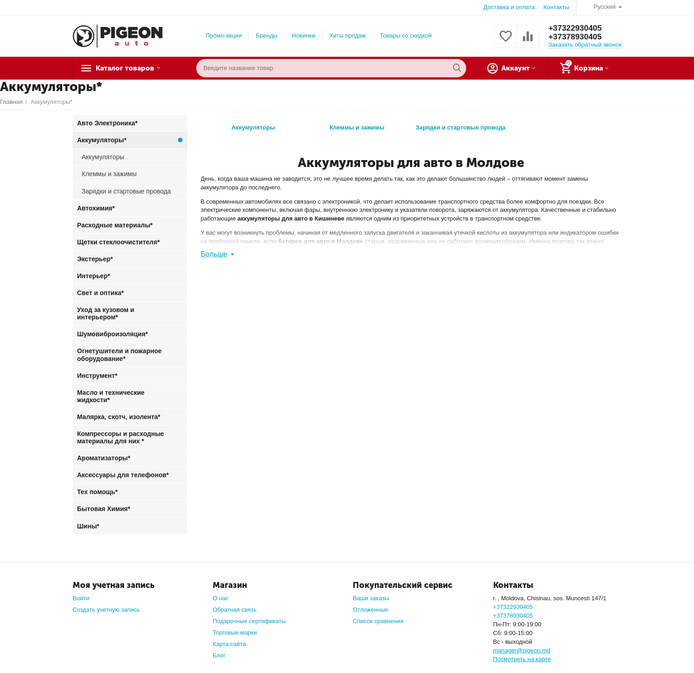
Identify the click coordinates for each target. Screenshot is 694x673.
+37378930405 (576, 37)
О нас (221, 598)
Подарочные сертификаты (249, 621)
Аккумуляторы (253, 125)
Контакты (556, 7)
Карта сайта (229, 644)
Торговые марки (235, 632)
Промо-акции (223, 35)
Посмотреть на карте (522, 659)
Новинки (303, 35)
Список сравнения (378, 621)
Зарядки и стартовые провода (461, 125)
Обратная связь (235, 609)
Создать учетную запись (106, 609)
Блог (219, 655)
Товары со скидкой (405, 35)
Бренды (266, 35)
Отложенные (370, 609)
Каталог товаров (130, 68)
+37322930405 (576, 27)
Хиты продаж (347, 35)
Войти (81, 598)
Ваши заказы (371, 598)
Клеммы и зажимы (356, 125)
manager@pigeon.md (521, 650)
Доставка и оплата (509, 7)
